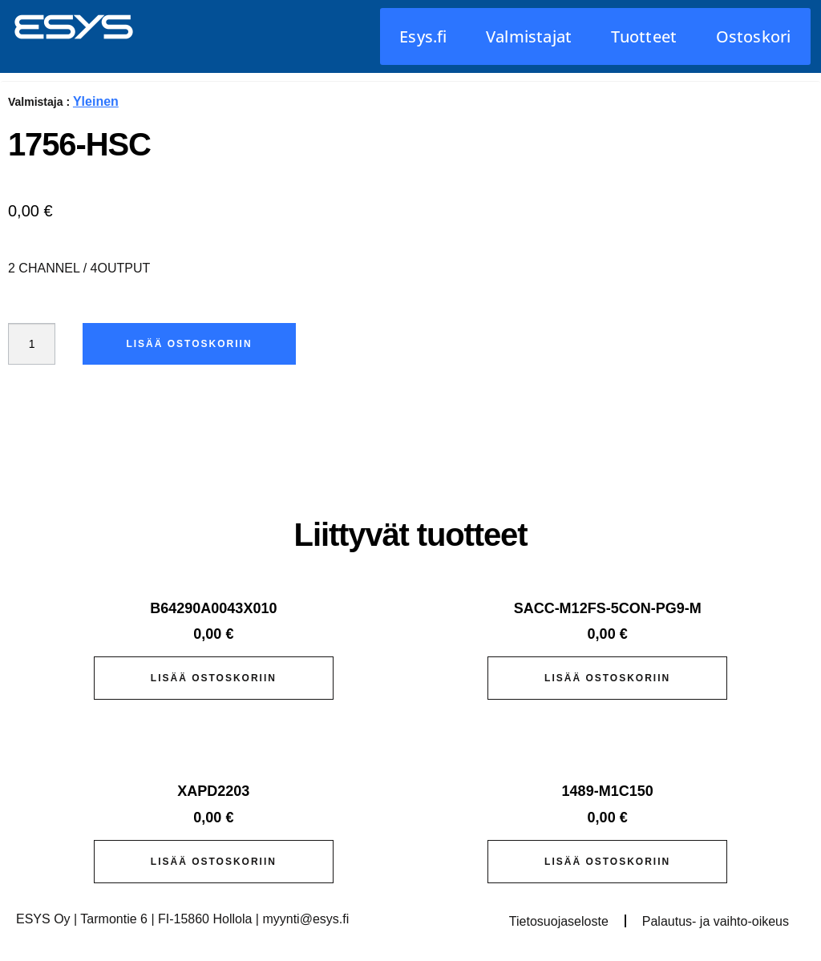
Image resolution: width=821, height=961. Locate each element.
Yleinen (96, 101)
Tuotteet (644, 36)
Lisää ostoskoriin (196, 343)
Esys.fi (423, 36)
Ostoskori (753, 36)
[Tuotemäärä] (35, 344)
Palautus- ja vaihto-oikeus (715, 921)
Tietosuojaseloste (559, 921)
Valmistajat (529, 36)
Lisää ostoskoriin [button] (214, 678)
